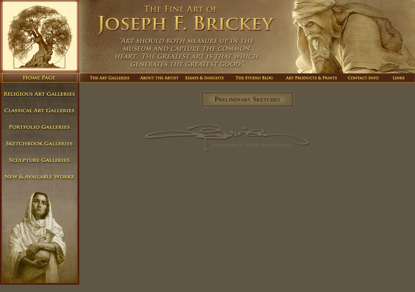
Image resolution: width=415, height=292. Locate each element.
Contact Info (363, 78)
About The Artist (158, 78)
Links (398, 78)
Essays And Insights (206, 78)
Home (39, 78)
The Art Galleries (107, 78)
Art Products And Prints (312, 78)
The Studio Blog (255, 78)
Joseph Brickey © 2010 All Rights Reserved (251, 144)
